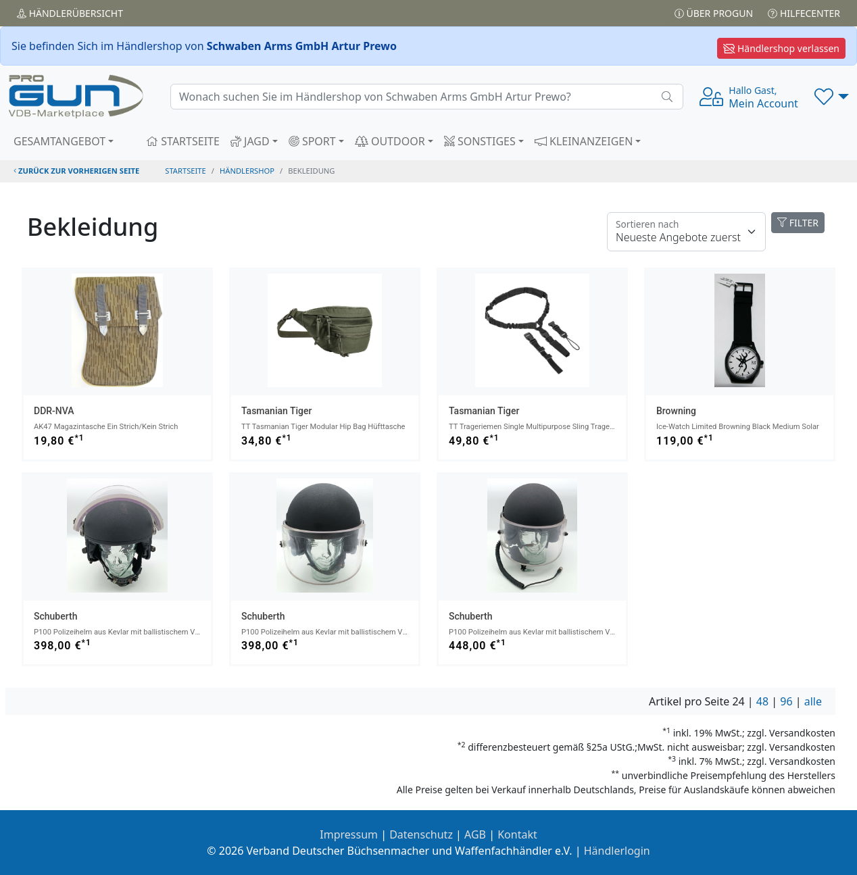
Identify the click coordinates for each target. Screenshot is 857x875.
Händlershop (247, 171)
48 (762, 701)
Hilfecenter (804, 13)
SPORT (312, 141)
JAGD (250, 141)
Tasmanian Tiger (276, 410)
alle (813, 701)
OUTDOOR (390, 141)
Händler (70, 13)
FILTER (797, 222)
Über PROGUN (714, 13)
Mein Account (763, 97)
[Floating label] (686, 231)
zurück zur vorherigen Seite (76, 171)
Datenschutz (421, 834)
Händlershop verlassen (781, 48)
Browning (676, 410)
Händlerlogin (617, 850)
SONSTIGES (480, 141)
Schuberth (55, 616)
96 (786, 701)
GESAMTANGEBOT (59, 141)
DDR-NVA (54, 410)
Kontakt (517, 834)
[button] (831, 96)
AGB (475, 834)
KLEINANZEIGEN (584, 141)
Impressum (349, 834)
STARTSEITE (183, 141)
